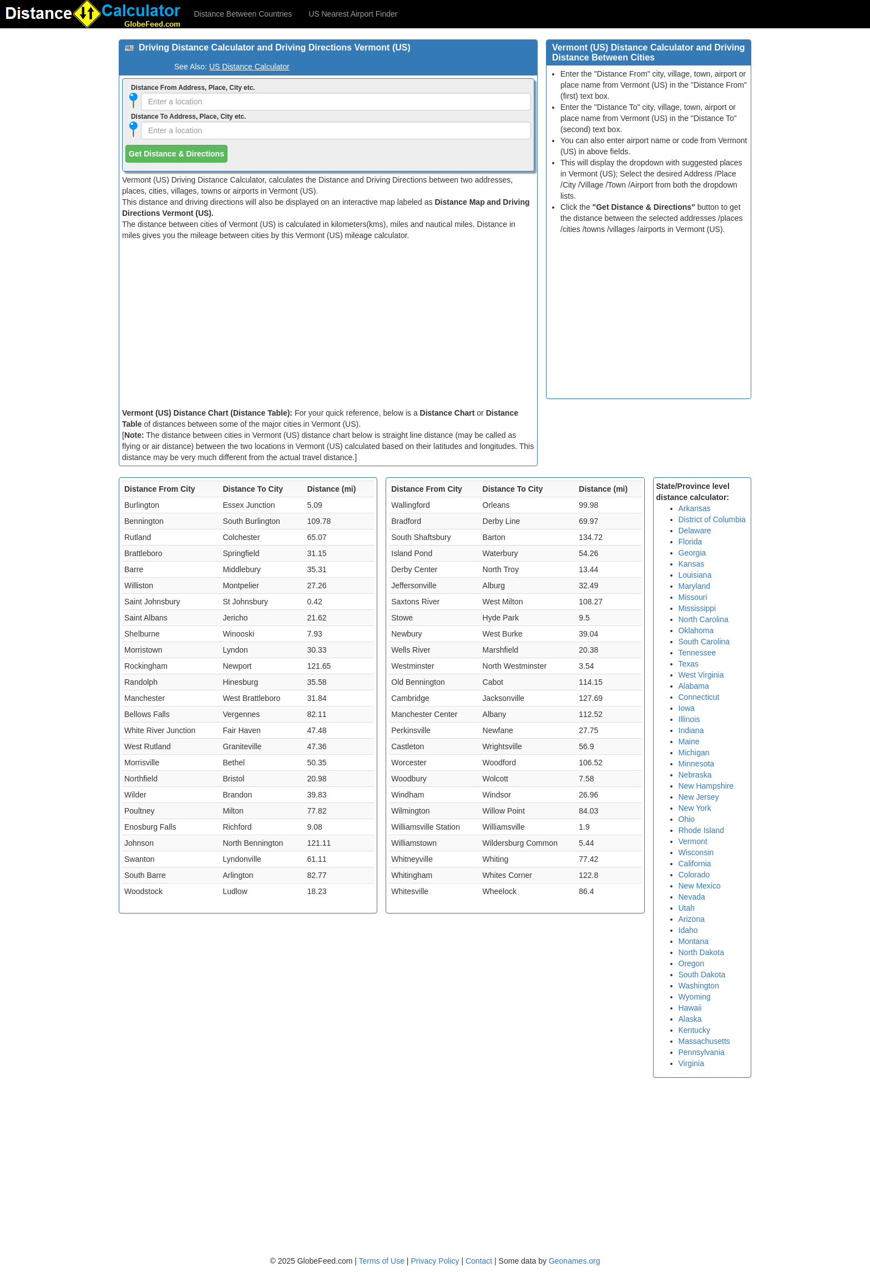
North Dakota (701, 952)
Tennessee (697, 652)
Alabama (694, 686)
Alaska (690, 1018)
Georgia (692, 552)
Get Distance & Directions (176, 153)
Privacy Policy (436, 1260)
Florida (690, 541)
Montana (694, 941)
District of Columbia (712, 519)
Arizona (692, 919)
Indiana (691, 730)
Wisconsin (696, 852)
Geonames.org (574, 1260)
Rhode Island (702, 830)
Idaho (688, 930)
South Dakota (702, 974)
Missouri (693, 597)
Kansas (692, 563)
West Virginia (701, 674)
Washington (699, 985)
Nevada (692, 896)
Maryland (695, 586)
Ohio (687, 819)
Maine (689, 741)
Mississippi (697, 608)
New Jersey (699, 797)
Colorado (694, 874)
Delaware (695, 530)
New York (695, 808)
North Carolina (704, 619)
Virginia (691, 1063)
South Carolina (704, 641)
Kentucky (695, 1030)
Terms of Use (383, 1260)
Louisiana (695, 575)
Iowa (687, 708)
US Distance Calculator (249, 66)
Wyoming (695, 996)
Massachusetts (704, 1041)
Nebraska (695, 774)
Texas (689, 663)
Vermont (693, 841)
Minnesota (697, 763)
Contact (479, 1260)
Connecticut (699, 697)
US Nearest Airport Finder (352, 13)
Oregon (692, 963)
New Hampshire (706, 785)
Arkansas (695, 508)
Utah (687, 907)
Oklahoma (696, 630)
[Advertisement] (328, 324)
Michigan (694, 752)
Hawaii (690, 1007)
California (695, 863)
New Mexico (700, 885)
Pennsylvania (702, 1052)
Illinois (689, 719)
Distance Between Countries (243, 13)
